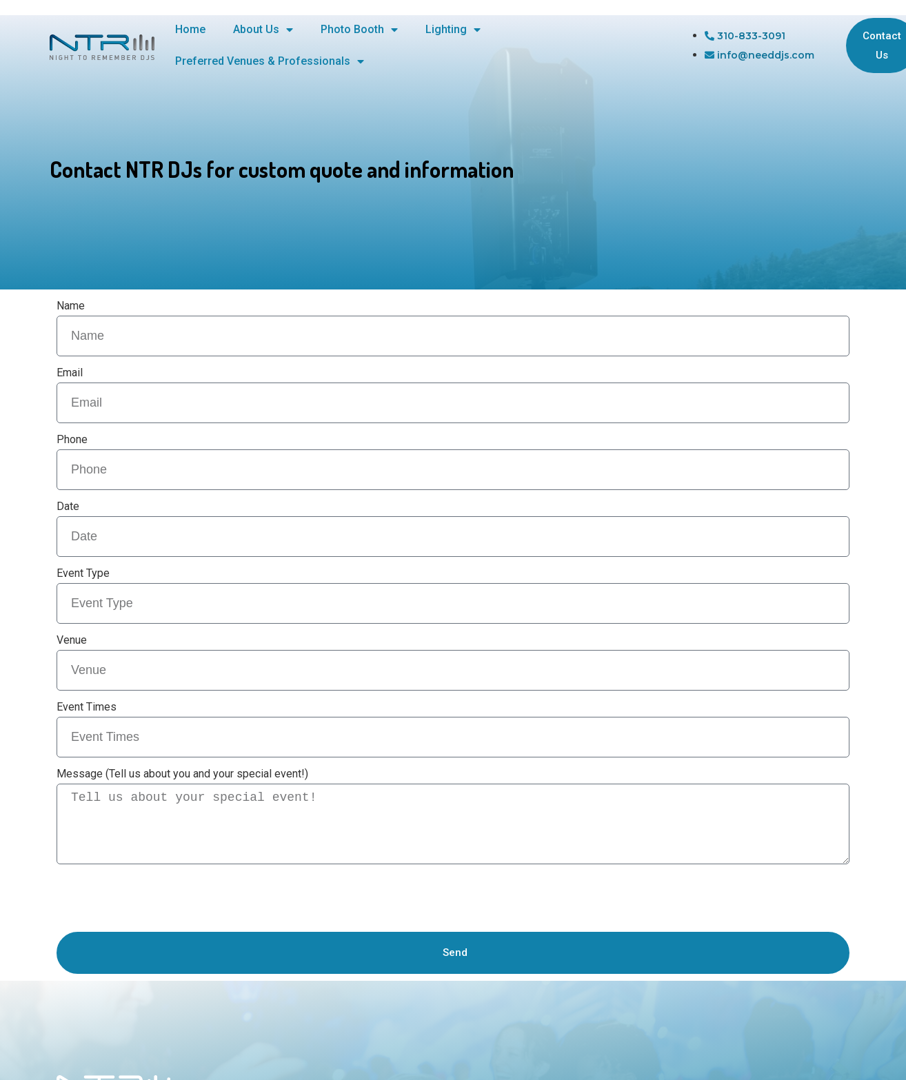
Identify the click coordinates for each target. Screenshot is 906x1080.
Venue (72, 639)
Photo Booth (359, 29)
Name (71, 305)
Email (70, 372)
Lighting (453, 29)
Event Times (87, 706)
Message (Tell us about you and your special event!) (182, 773)
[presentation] (161, 898)
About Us (263, 29)
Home (190, 29)
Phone (72, 439)
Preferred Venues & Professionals (269, 61)
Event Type (83, 573)
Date (68, 506)
